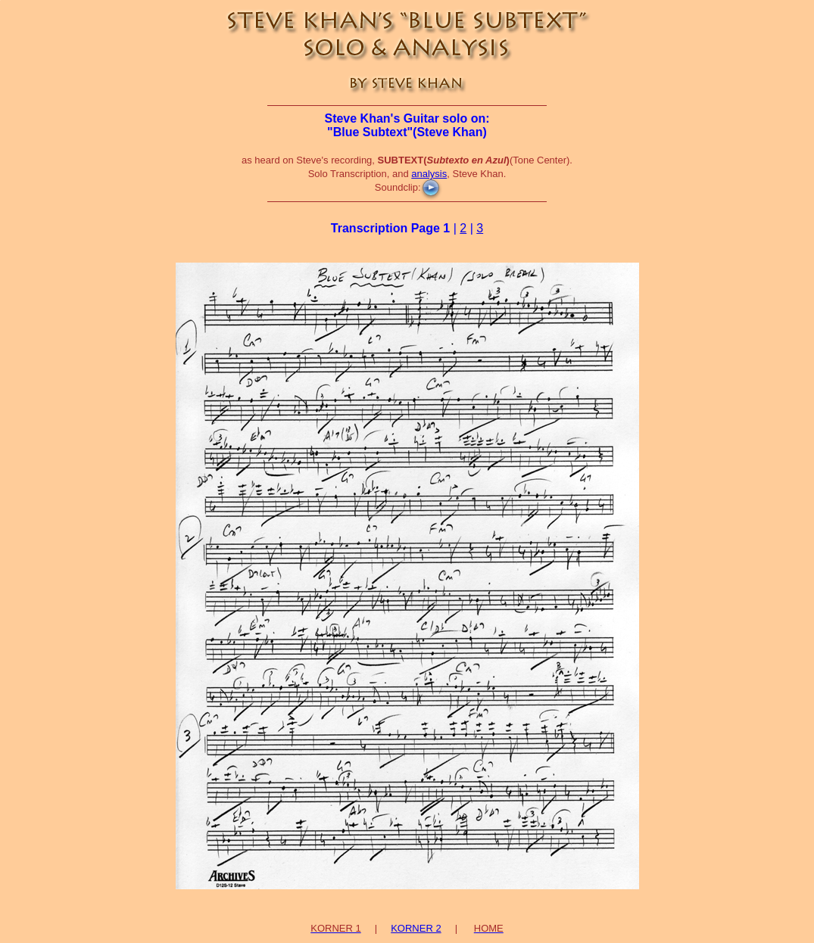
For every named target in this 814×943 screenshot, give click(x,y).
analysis (429, 173)
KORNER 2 (416, 928)
